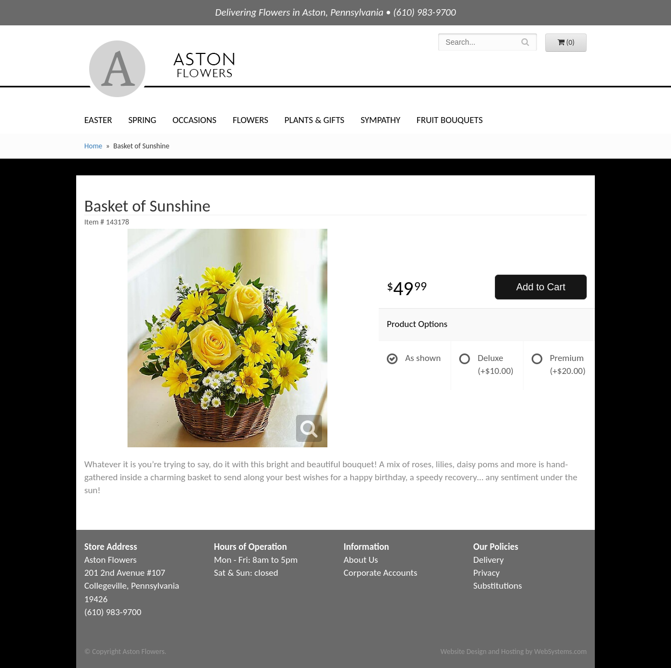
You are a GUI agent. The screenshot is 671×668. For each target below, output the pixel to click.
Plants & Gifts (315, 120)
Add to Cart (540, 287)
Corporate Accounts (380, 572)
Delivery (488, 559)
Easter (98, 120)
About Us (361, 559)
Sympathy (380, 120)
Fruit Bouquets (449, 120)
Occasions (194, 120)
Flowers (251, 120)
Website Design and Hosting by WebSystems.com (513, 651)
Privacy (486, 572)
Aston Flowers (183, 68)
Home (93, 146)
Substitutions (497, 585)
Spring (142, 120)
